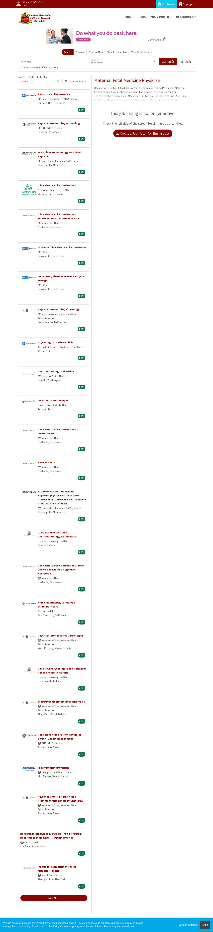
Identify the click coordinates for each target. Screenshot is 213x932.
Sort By (24, 81)
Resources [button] (185, 17)
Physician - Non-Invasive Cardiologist (60, 635)
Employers (187, 4)
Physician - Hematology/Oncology (58, 309)
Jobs (142, 17)
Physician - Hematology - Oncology (59, 123)
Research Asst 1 (47, 462)
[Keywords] (54, 61)
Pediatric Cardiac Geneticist (55, 94)
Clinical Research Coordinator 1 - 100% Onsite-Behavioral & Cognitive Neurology (61, 569)
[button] (185, 61)
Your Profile (161, 17)
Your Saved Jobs (140, 52)
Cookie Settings (188, 924)
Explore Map (96, 52)
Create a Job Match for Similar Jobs (143, 133)
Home (129, 17)
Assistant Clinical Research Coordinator (62, 247)
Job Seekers (166, 4)
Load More (54, 898)
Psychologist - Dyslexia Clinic (55, 342)
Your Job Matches (117, 52)
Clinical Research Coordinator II (57, 185)
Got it (205, 924)
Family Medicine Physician (53, 767)
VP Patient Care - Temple (53, 400)
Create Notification (76, 81)
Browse (80, 52)
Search (67, 52)
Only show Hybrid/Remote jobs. (41, 67)
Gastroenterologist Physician (56, 371)
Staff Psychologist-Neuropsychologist (61, 701)
